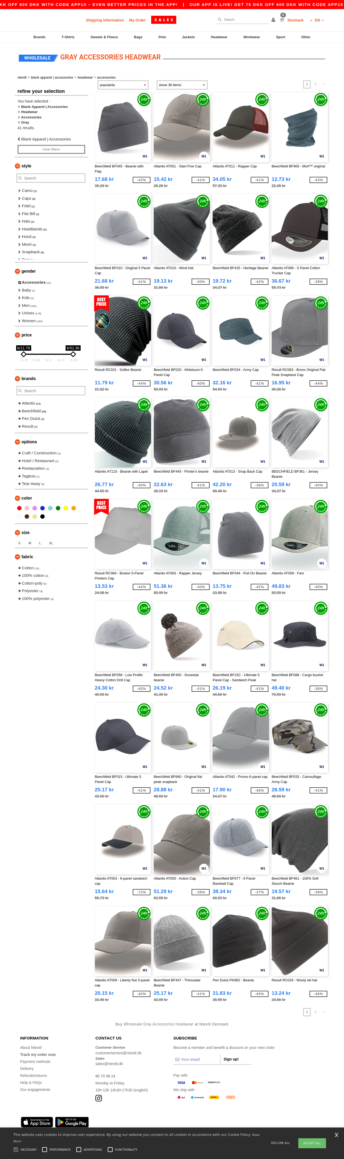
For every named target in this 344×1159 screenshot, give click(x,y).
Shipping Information (105, 20)
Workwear (251, 37)
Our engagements (35, 1089)
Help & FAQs (31, 1082)
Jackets (188, 37)
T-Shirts (68, 37)
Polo (162, 37)
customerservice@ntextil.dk (118, 1053)
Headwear (219, 37)
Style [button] (26, 166)
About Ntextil (30, 1047)
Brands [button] (29, 378)
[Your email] (196, 1059)
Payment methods (35, 1061)
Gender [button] (29, 271)
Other (306, 37)
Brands (40, 37)
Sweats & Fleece (104, 37)
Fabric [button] (27, 556)
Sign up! (231, 1059)
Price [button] (27, 335)
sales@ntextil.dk (109, 1064)
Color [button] (27, 498)
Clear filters (51, 149)
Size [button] (26, 532)
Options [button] (29, 442)
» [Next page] (324, 84)
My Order (137, 20)
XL (51, 543)
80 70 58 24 (105, 1076)
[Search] (241, 20)
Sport (280, 37)
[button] (274, 20)
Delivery (27, 1068)
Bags (138, 37)
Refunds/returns (33, 1075)
